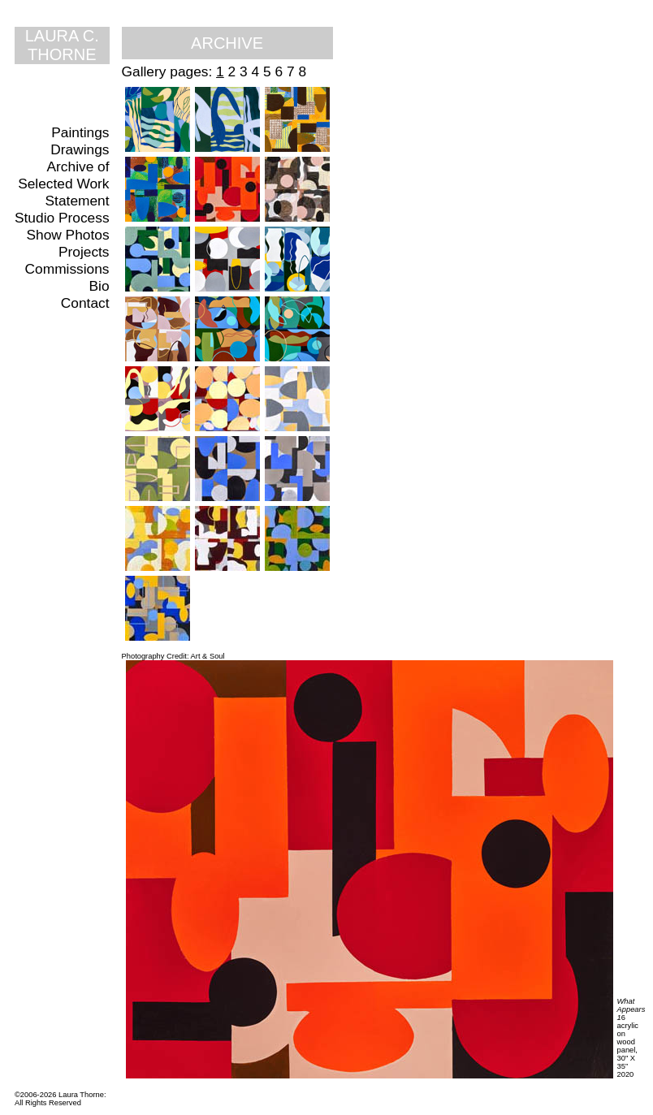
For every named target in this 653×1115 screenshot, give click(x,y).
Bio (99, 286)
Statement (77, 200)
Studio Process (62, 218)
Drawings (79, 149)
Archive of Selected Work (63, 175)
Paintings (80, 132)
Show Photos (67, 235)
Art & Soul (208, 656)
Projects (84, 252)
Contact (85, 303)
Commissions (67, 269)
